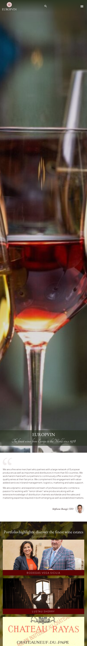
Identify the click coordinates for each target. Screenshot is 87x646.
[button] (82, 6)
